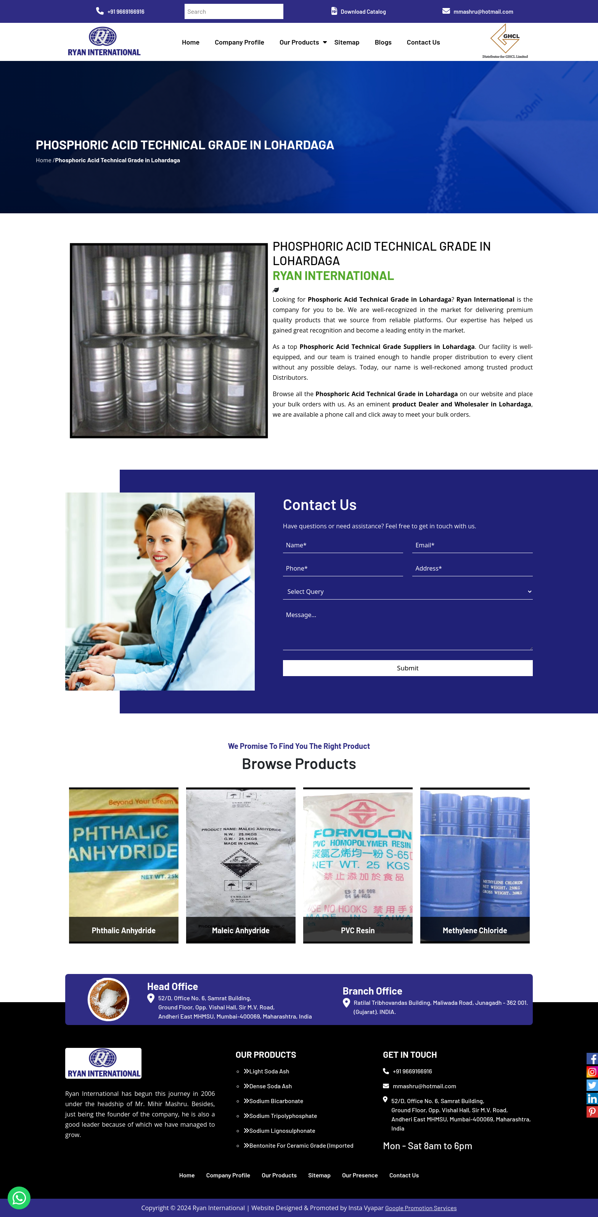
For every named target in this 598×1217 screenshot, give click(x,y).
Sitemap (347, 42)
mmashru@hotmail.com (477, 11)
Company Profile (239, 42)
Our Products (299, 42)
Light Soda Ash (266, 1071)
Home (190, 42)
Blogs (383, 42)
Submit (408, 668)
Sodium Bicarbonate (273, 1100)
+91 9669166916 (120, 11)
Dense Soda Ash (267, 1085)
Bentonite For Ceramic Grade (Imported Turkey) (298, 1150)
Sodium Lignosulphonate (279, 1130)
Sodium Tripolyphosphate (280, 1115)
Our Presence (360, 1175)
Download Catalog (358, 11)
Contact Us (423, 42)
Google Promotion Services (421, 1207)
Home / (45, 159)
